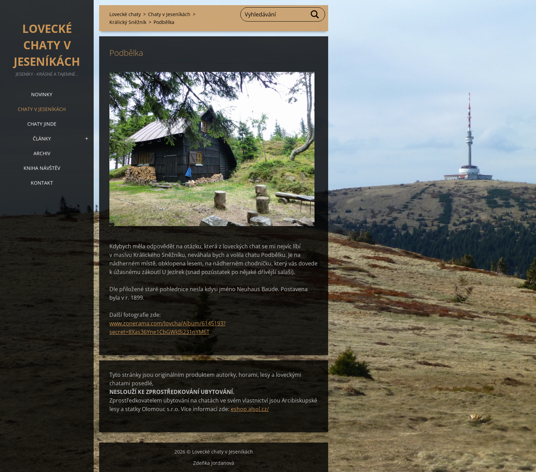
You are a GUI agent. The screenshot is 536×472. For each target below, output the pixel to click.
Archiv (42, 153)
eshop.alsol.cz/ (250, 409)
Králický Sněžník (127, 22)
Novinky (41, 94)
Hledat (315, 14)
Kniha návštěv (42, 168)
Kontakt (42, 182)
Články (42, 138)
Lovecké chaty (125, 14)
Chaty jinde (41, 124)
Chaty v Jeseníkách (42, 109)
